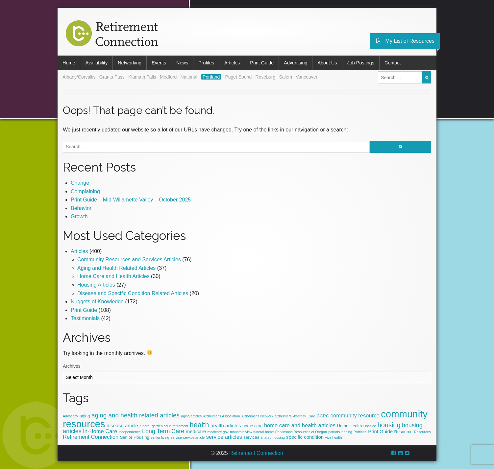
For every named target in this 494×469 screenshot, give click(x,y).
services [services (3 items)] (251, 437)
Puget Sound (238, 77)
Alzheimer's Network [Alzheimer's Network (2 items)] (257, 416)
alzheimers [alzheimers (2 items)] (283, 416)
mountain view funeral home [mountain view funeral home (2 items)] (252, 432)
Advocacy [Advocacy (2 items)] (70, 416)
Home (68, 62)
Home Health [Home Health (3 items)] (349, 425)
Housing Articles (96, 285)
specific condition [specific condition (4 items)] (305, 437)
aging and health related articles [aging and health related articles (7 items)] (135, 415)
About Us (327, 62)
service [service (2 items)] (176, 437)
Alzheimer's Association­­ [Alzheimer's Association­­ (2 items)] (221, 416)
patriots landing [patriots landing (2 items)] (340, 432)
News (182, 62)
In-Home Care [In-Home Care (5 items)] (100, 431)
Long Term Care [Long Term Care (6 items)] (163, 431)
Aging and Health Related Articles (116, 268)
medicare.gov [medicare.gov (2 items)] (218, 432)
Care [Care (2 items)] (311, 416)
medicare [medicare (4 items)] (196, 431)
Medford (168, 77)
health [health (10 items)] (199, 425)
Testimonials (85, 318)
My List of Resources (405, 41)
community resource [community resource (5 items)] (355, 415)
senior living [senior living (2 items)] (160, 437)
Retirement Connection (256, 453)
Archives (72, 366)
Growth (79, 216)
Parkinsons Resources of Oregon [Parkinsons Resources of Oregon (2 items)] (301, 432)
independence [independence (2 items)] (130, 432)
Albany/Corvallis (78, 77)
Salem (285, 77)
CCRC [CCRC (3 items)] (323, 415)
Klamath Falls (142, 77)
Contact (392, 62)
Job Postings (360, 62)
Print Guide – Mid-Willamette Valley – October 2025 (131, 199)
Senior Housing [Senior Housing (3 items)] (134, 437)
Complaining (85, 191)
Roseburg (266, 77)
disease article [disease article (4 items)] (122, 425)
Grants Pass (112, 77)
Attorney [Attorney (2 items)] (299, 416)
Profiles (206, 62)
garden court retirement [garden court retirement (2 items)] (170, 426)
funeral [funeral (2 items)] (144, 426)
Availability (96, 62)
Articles (232, 62)
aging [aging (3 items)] (85, 415)
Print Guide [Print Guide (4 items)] (380, 431)
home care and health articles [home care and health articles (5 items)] (299, 425)
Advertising (295, 62)
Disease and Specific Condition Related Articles (132, 293)
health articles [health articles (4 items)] (225, 425)
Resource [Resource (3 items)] (403, 431)
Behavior (81, 208)
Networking (129, 62)
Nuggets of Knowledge (97, 301)
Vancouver (306, 77)
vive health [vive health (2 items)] (333, 437)
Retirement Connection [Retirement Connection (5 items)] (90, 437)
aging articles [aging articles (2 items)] (191, 416)
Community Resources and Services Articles (129, 259)
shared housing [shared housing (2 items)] (273, 437)
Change (80, 183)
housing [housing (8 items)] (389, 425)
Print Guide (262, 62)
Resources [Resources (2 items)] (422, 432)
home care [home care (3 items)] (252, 425)
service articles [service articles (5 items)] (224, 437)
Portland (211, 77)
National (189, 77)
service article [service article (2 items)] (194, 437)
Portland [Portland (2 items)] (360, 432)
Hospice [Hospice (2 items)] (369, 426)
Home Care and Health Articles (113, 276)
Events (159, 62)
